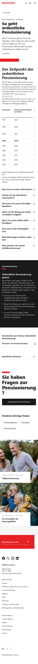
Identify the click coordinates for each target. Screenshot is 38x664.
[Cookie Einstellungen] (8, 590)
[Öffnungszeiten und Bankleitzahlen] (13, 608)
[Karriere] (4, 583)
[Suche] (30, 3)
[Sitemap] (4, 633)
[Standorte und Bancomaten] (10, 604)
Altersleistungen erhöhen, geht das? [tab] (17, 238)
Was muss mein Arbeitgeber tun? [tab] (15, 230)
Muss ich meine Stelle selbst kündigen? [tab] (15, 221)
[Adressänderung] (7, 615)
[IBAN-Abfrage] (6, 629)
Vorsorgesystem (10, 428)
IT (10, 649)
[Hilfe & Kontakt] (7, 579)
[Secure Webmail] (7, 626)
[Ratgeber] (5, 594)
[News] (4, 597)
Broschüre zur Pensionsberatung (19, 344)
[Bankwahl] (13, 542)
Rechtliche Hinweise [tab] (11, 356)
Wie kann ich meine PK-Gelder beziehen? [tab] (16, 204)
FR (7, 649)
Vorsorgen (25, 423)
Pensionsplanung (10, 423)
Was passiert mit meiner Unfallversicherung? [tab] (14, 246)
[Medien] (4, 622)
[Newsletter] (5, 601)
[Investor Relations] (7, 619)
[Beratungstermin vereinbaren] (19, 402)
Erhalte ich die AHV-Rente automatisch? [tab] (14, 196)
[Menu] (34, 3)
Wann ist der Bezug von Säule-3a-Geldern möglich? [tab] (16, 213)
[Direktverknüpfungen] (26, 3)
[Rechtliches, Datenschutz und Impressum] (15, 586)
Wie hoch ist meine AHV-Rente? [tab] (17, 189)
